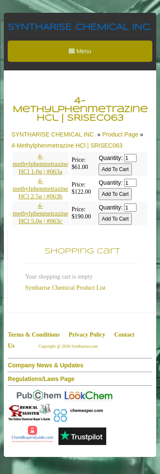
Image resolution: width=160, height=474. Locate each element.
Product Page (120, 134)
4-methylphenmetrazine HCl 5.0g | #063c (40, 213)
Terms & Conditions (34, 335)
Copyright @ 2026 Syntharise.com (68, 346)
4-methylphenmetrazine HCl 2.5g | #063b (40, 188)
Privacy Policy (87, 335)
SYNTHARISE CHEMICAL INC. (79, 27)
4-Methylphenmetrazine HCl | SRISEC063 (67, 145)
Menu (80, 51)
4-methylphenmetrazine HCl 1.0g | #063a (40, 164)
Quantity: (110, 157)
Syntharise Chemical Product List (65, 288)
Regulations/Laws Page (41, 378)
